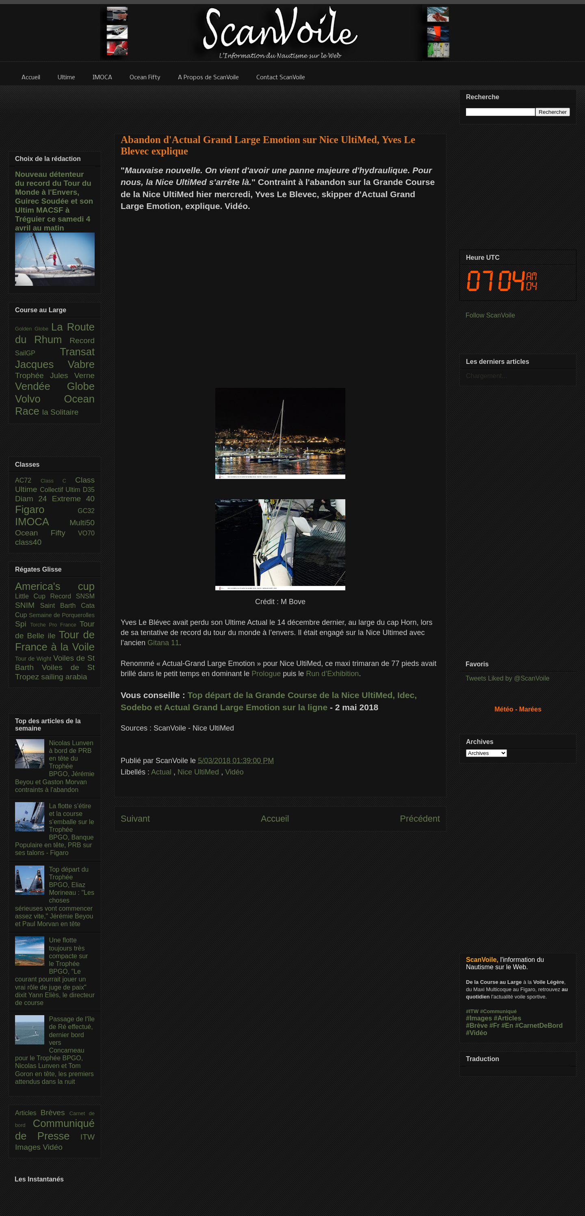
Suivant (135, 819)
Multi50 (82, 522)
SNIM (27, 605)
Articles (28, 1112)
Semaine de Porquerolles (62, 615)
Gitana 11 (163, 643)
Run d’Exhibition (332, 674)
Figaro (46, 509)
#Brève (477, 1025)
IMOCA (42, 521)
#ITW (472, 1011)
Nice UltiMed (199, 772)
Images (29, 1147)
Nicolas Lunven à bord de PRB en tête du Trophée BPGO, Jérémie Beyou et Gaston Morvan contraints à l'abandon (54, 766)
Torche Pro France (54, 625)
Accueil (275, 819)
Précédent (420, 819)
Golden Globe (33, 329)
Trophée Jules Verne (55, 375)
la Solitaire (60, 412)
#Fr (495, 1025)
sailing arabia (64, 676)
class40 (28, 542)
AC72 (28, 480)
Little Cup (32, 596)
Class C (58, 481)
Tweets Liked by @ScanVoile (508, 678)
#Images (479, 1018)
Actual (162, 772)
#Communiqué (498, 1011)
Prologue (266, 674)
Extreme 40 (73, 498)
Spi (22, 624)
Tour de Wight (34, 658)
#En (507, 1025)
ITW (87, 1137)
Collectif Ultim (61, 489)
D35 (89, 489)
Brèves (55, 1112)
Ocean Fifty (46, 533)
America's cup (55, 586)
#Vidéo (476, 1032)
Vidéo (234, 772)
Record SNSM (72, 596)
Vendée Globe (55, 386)
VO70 (86, 533)
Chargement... (486, 375)
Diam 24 (33, 498)
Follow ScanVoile (490, 315)
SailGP (37, 353)
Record (82, 340)
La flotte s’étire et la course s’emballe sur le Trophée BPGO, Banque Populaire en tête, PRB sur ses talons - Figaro (54, 829)
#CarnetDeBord (539, 1025)
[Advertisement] (280, 104)
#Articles (508, 1018)
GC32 (86, 510)
